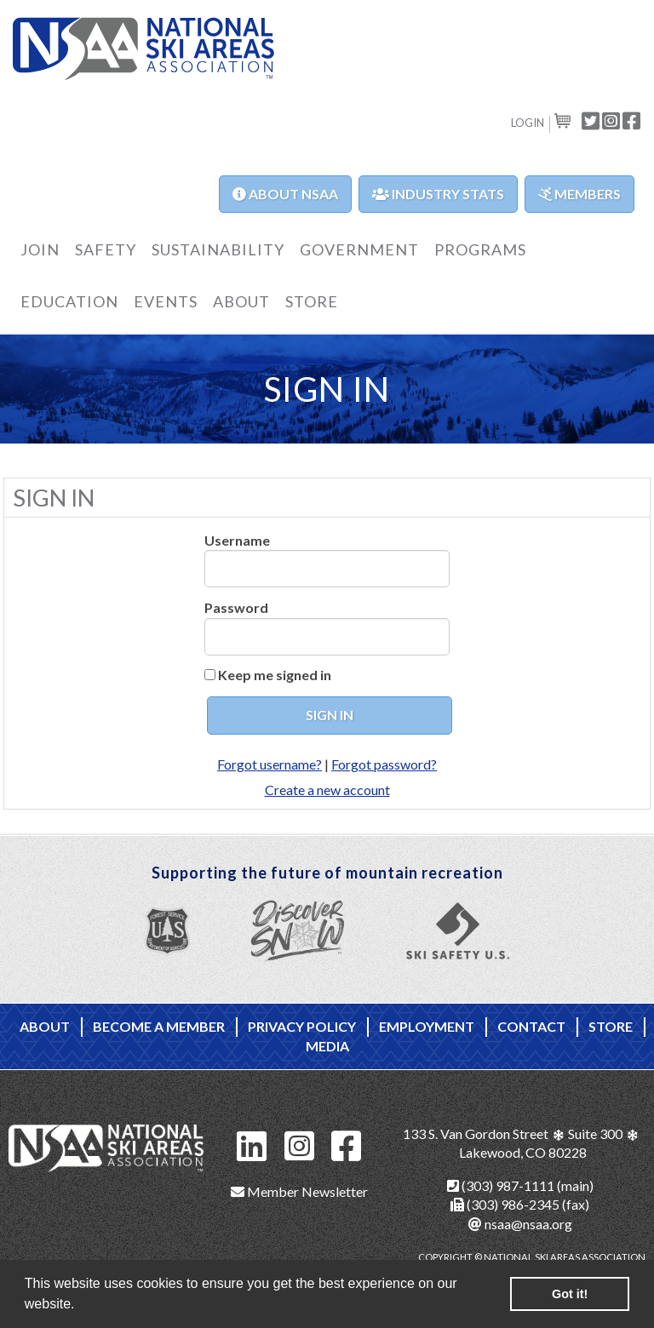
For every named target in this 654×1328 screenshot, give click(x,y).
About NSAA (285, 194)
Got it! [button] (570, 1294)
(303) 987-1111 (500, 1185)
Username (237, 540)
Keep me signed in (274, 675)
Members (579, 194)
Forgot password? (384, 764)
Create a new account (327, 789)
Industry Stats (438, 194)
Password (236, 607)
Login (527, 122)
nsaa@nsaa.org (520, 1224)
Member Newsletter (299, 1191)
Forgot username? (269, 764)
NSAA (143, 50)
